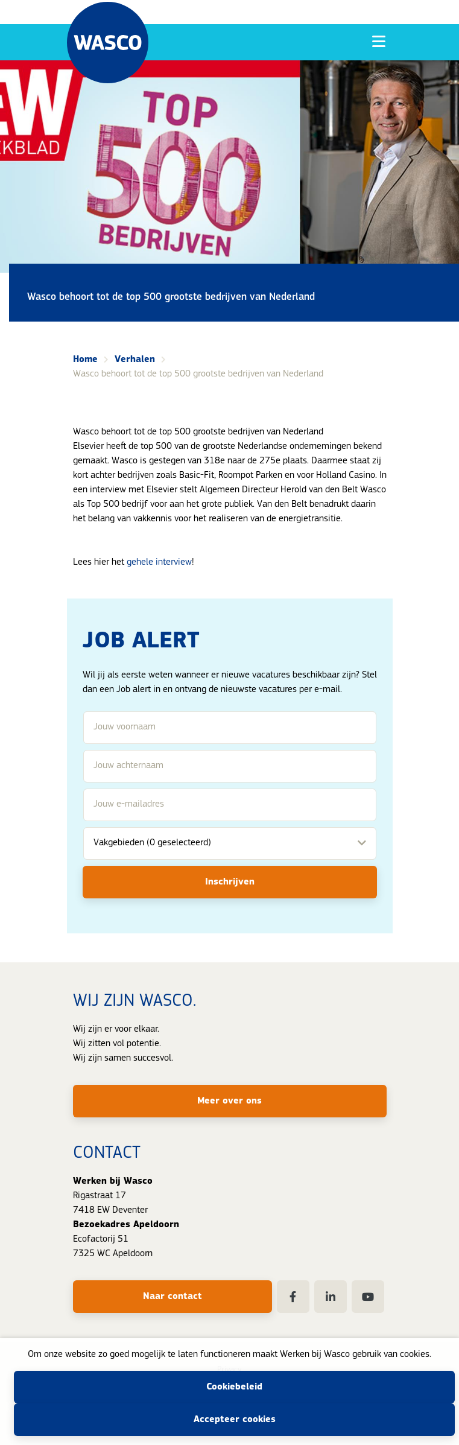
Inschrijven (230, 882)
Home (85, 359)
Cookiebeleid (234, 1387)
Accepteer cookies (235, 1419)
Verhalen (135, 359)
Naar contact (172, 1296)
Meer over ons (229, 1101)
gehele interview (159, 562)
